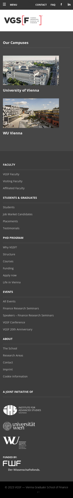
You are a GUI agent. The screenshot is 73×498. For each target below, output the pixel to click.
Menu (10, 4)
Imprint (8, 369)
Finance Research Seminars (21, 308)
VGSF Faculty (11, 174)
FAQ (53, 4)
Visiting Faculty (12, 181)
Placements (10, 221)
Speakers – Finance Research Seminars (28, 315)
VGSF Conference (14, 322)
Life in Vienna (12, 282)
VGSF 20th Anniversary (17, 329)
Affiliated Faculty (14, 188)
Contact (41, 4)
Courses (8, 261)
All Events (9, 301)
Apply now (10, 275)
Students (9, 207)
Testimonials (11, 228)
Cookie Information (15, 376)
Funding (8, 268)
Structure (9, 254)
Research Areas (13, 355)
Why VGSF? (10, 247)
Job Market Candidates (18, 214)
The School (10, 348)
